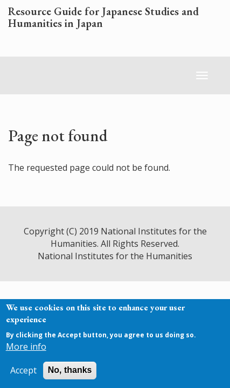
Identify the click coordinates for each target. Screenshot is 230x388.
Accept (23, 370)
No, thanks (70, 370)
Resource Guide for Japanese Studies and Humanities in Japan (103, 17)
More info (26, 346)
